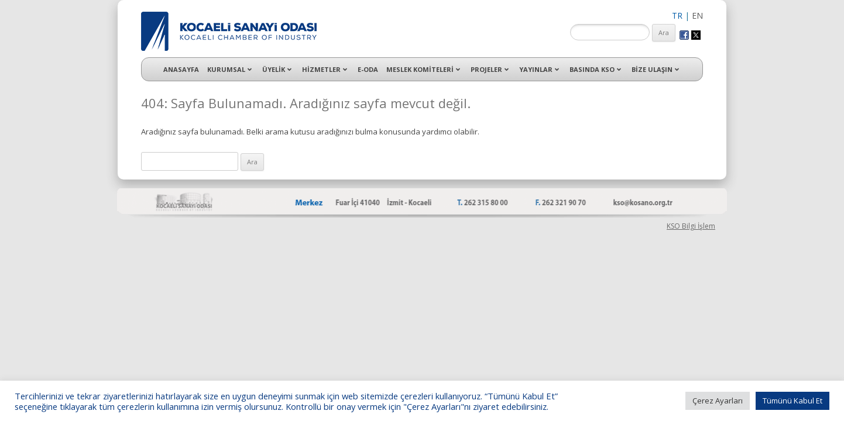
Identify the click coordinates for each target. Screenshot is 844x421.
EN (697, 15)
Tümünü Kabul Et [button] (792, 400)
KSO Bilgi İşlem (691, 226)
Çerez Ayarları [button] (717, 400)
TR (677, 15)
